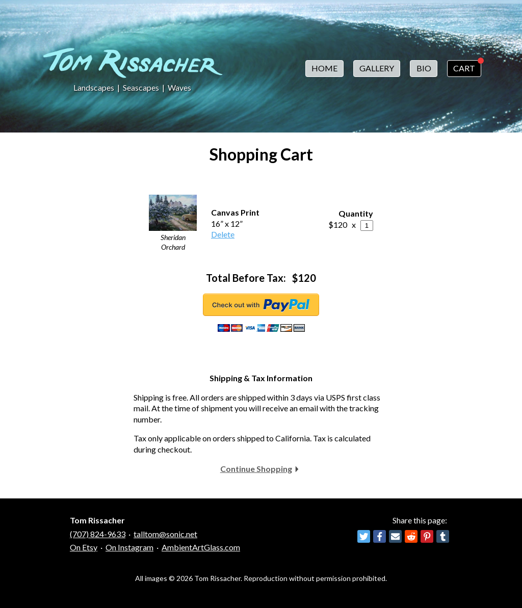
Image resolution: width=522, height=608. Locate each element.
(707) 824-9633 (97, 534)
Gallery (376, 68)
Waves (179, 87)
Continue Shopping (256, 468)
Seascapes (141, 87)
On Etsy (83, 547)
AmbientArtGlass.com (201, 547)
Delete (222, 234)
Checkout (261, 305)
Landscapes (93, 87)
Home (324, 68)
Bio (423, 68)
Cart (464, 68)
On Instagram (129, 547)
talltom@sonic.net (165, 534)
